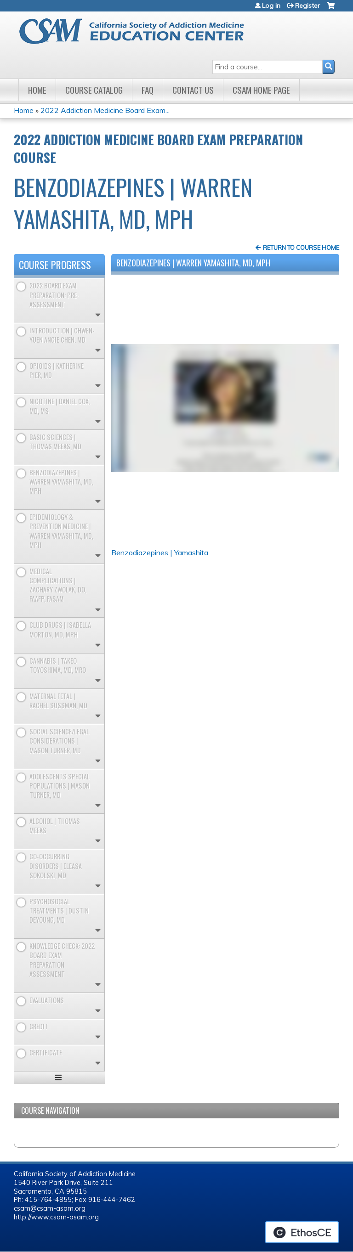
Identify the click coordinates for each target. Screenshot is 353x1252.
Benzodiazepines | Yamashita (159, 552)
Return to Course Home (301, 247)
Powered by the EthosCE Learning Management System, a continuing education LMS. (302, 1232)
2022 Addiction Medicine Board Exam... (105, 110)
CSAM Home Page (261, 89)
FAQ (148, 89)
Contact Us (193, 89)
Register (307, 5)
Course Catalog (94, 89)
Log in (271, 5)
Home (37, 89)
